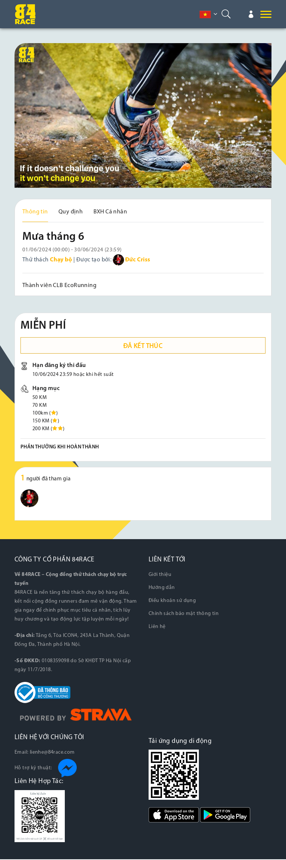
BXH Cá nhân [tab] (110, 212)
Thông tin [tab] (35, 212)
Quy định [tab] (70, 212)
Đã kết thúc (143, 347)
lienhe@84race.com (52, 753)
